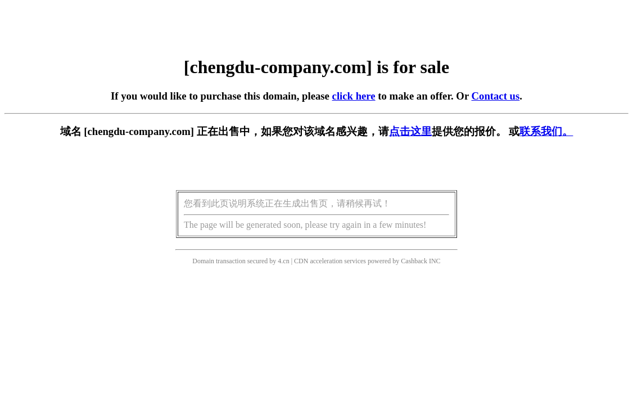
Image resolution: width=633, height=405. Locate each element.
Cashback (414, 261)
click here (354, 96)
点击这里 (410, 131)
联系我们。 (546, 131)
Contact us (496, 96)
